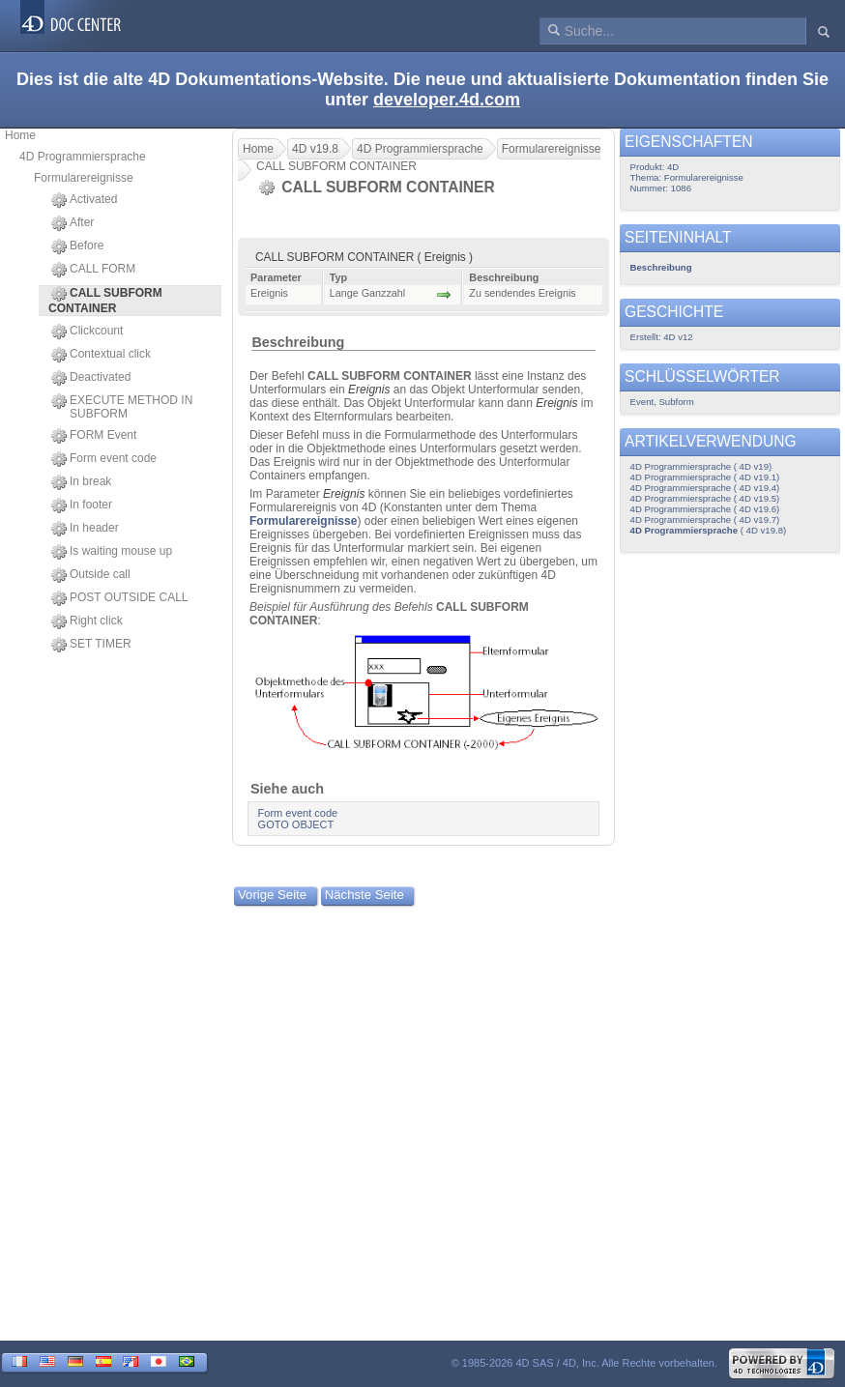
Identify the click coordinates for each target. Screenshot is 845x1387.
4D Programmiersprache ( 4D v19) (701, 466)
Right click (87, 621)
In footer (81, 505)
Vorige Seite (272, 894)
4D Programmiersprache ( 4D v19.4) (705, 487)
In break (81, 482)
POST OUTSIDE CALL (119, 598)
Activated (84, 200)
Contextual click (101, 354)
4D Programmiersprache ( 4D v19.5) (705, 498)
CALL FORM (93, 269)
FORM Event (93, 436)
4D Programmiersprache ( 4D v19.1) (705, 477)
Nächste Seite (364, 894)
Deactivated (91, 378)
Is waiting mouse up (111, 552)
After (72, 223)
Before (77, 246)
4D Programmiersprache (82, 156)
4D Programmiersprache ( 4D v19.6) (705, 509)
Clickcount (87, 331)
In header (85, 528)
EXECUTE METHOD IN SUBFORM (121, 406)
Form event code (104, 459)
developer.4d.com (446, 99)
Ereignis (369, 389)
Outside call (91, 575)
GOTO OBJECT (296, 824)
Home (20, 135)
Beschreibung (297, 342)
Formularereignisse (83, 178)
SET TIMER (91, 644)
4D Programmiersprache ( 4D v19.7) (705, 519)
